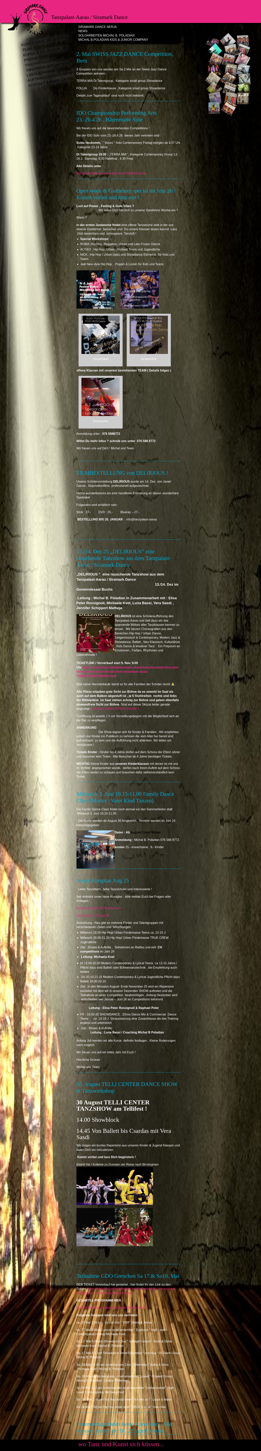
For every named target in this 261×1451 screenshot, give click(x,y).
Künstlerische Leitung (45, 41)
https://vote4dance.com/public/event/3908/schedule (111, 173)
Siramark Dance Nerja (97, 26)
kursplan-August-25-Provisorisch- (99, 908)
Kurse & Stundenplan (45, 51)
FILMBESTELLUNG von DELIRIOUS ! (122, 473)
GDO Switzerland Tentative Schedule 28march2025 (111, 1307)
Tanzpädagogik (40, 62)
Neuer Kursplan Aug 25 (102, 880)
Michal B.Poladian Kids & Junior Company (113, 39)
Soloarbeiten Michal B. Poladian (106, 35)
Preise (31, 59)
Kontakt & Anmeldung (50, 82)
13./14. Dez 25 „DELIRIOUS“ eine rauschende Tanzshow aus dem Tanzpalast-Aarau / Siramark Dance (123, 558)
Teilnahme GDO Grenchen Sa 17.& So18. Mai (128, 1276)
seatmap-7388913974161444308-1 (115, 708)
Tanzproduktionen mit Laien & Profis (48, 69)
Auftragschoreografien (51, 76)
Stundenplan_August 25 (92, 915)
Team (27, 49)
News (83, 31)
